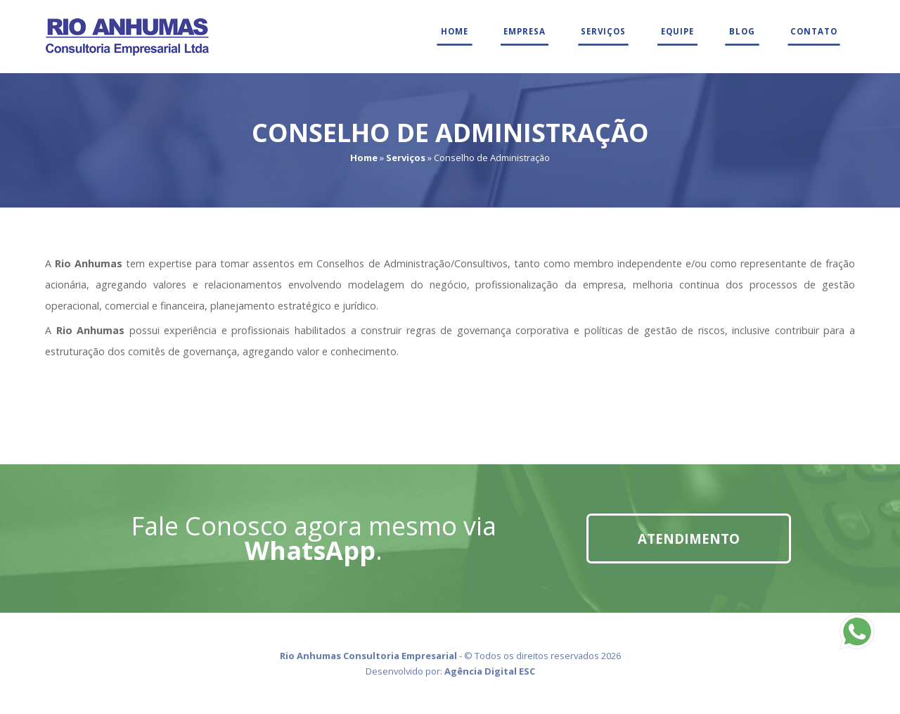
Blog (742, 31)
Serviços (603, 31)
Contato (813, 31)
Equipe (677, 31)
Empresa (524, 31)
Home (454, 31)
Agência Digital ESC (489, 671)
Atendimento (689, 538)
